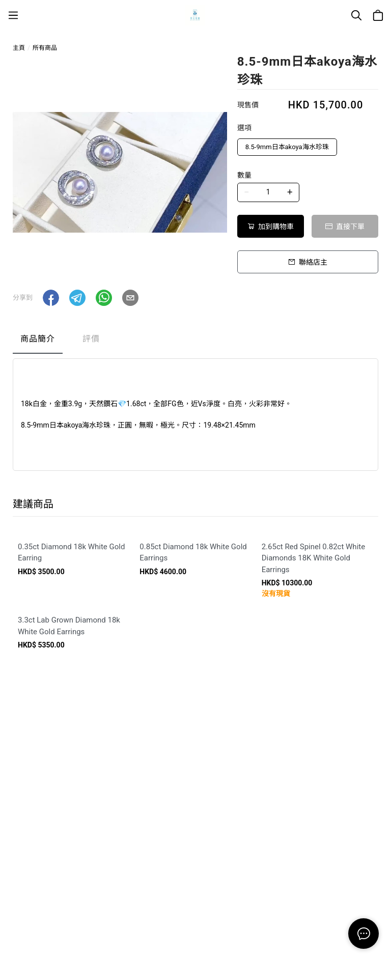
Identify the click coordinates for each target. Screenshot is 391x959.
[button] (51, 298)
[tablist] (195, 341)
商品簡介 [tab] (37, 339)
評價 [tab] (91, 339)
